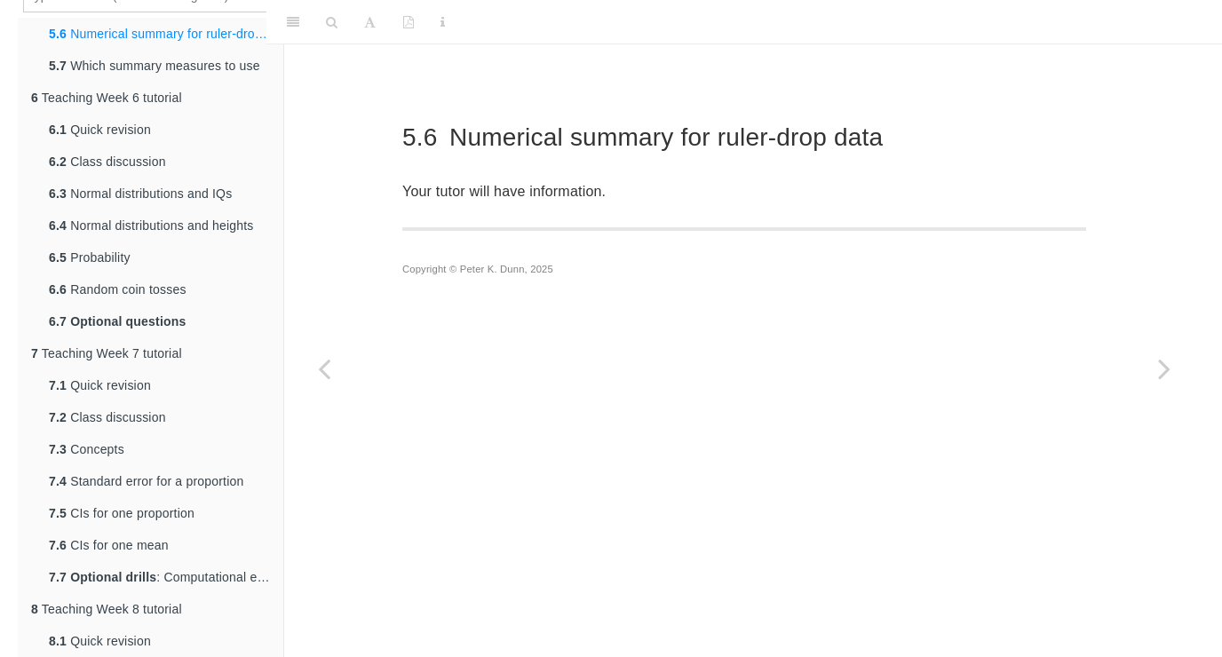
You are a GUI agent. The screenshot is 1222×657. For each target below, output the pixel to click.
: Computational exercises (166, 577)
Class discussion (107, 161)
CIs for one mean (109, 545)
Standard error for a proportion (146, 481)
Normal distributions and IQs (140, 193)
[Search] (332, 22)
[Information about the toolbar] (442, 22)
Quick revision (100, 130)
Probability (90, 257)
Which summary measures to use (154, 66)
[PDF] (408, 22)
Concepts (86, 449)
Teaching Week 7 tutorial (106, 353)
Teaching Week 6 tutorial (106, 98)
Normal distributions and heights (151, 225)
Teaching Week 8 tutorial (106, 609)
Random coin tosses (117, 289)
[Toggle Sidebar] (293, 22)
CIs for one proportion (121, 513)
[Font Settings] (370, 22)
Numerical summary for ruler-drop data (166, 34)
